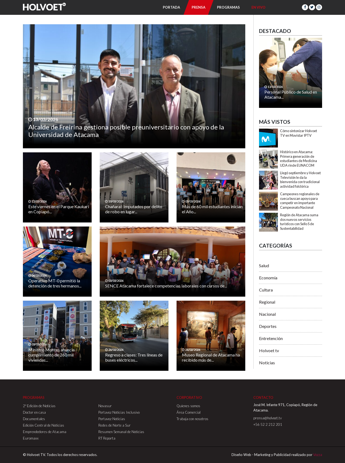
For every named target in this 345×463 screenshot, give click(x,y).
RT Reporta (106, 438)
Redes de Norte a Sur (114, 425)
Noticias (267, 362)
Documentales (34, 419)
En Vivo (258, 7)
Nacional (267, 314)
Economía (268, 277)
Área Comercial (189, 412)
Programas (228, 7)
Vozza (317, 454)
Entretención (271, 338)
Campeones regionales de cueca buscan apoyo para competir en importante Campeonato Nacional (299, 201)
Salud (264, 265)
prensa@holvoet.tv (267, 418)
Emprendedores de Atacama (44, 432)
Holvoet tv (269, 350)
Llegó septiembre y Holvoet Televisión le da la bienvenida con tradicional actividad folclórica (300, 179)
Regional (267, 301)
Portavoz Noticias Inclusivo (119, 412)
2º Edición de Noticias (39, 406)
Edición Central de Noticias (43, 425)
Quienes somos (188, 406)
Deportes (268, 326)
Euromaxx (31, 438)
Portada (171, 7)
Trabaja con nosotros (192, 419)
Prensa (198, 7)
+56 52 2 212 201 (267, 424)
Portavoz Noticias (111, 419)
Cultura (266, 289)
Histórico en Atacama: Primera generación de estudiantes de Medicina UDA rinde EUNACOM (298, 158)
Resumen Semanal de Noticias (121, 432)
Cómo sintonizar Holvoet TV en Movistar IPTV (298, 133)
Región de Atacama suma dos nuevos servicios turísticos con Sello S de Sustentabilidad (299, 222)
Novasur (105, 406)
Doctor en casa (34, 412)
